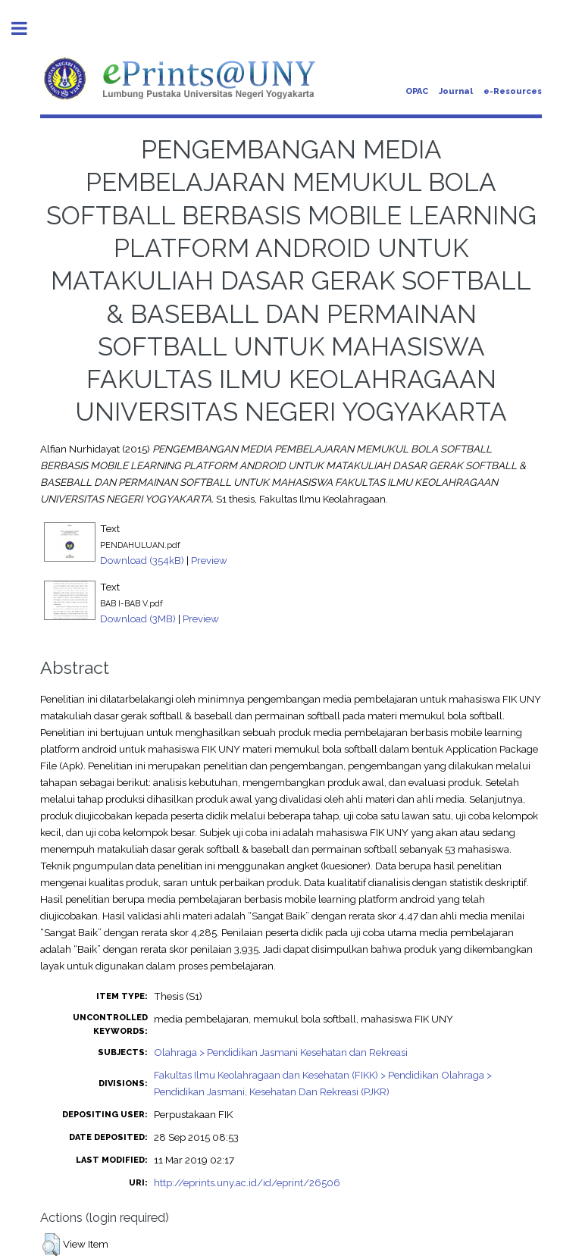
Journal (456, 91)
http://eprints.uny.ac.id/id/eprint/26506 (247, 1182)
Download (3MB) (138, 618)
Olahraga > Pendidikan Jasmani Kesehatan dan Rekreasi (281, 1052)
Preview (209, 560)
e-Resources (512, 91)
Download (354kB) (142, 560)
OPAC (416, 91)
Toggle (27, 28)
